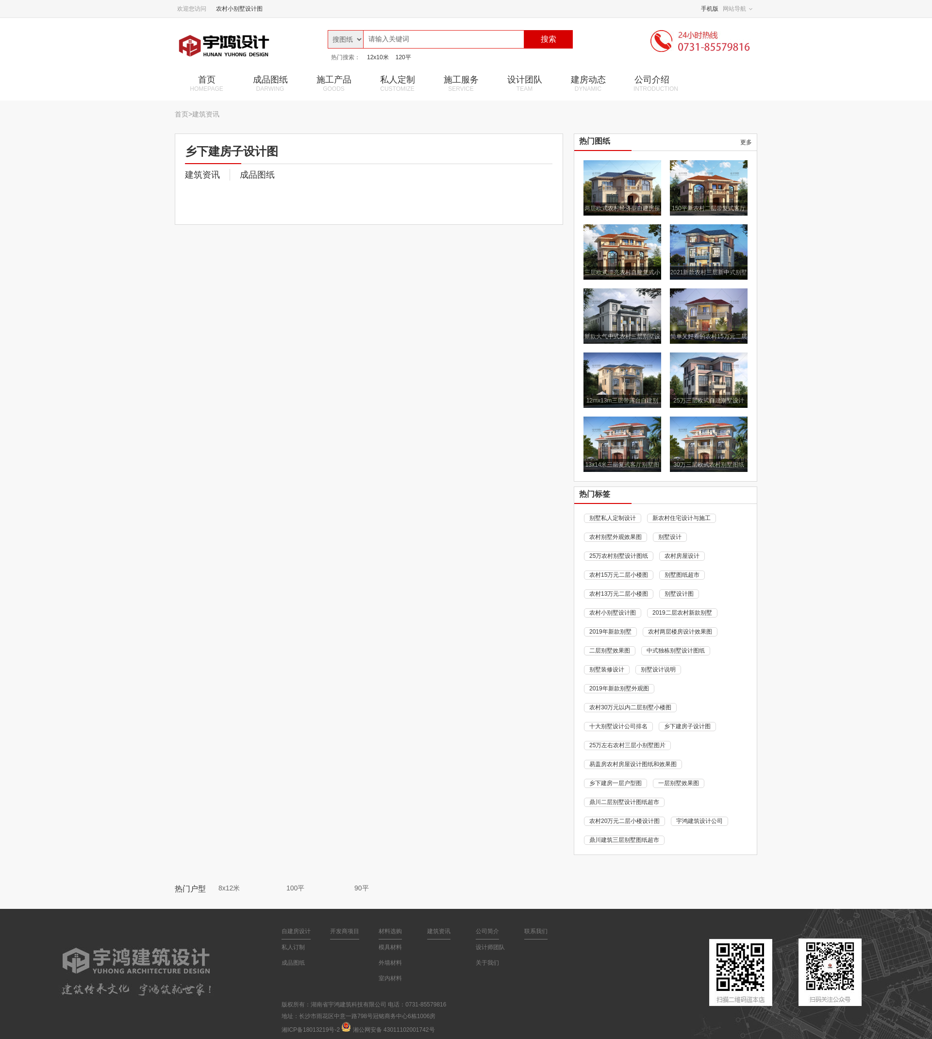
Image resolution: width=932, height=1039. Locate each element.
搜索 (548, 39)
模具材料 (390, 947)
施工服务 (461, 83)
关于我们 (487, 962)
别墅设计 (670, 537)
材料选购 (390, 931)
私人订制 (293, 947)
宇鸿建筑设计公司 (699, 821)
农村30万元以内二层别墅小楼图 (630, 707)
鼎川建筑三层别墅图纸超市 (624, 840)
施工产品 (334, 83)
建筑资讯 (205, 114)
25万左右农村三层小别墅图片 (627, 745)
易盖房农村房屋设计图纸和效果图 (633, 764)
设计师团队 (490, 947)
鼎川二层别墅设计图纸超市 (624, 802)
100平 (295, 888)
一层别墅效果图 (678, 783)
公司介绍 (655, 83)
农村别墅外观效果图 (615, 537)
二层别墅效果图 (609, 650)
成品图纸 (270, 83)
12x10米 (378, 57)
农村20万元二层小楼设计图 (624, 821)
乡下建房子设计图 (687, 726)
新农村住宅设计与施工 (681, 518)
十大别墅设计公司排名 (618, 726)
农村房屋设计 (682, 556)
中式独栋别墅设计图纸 (676, 650)
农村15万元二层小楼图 (618, 574)
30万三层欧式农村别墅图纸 (708, 464)
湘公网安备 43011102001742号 (394, 1029)
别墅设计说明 (658, 669)
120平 (403, 57)
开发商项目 (344, 931)
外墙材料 (390, 962)
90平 (361, 888)
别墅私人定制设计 (612, 518)
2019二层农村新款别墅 (682, 612)
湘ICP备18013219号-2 (311, 1029)
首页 (206, 83)
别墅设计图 (679, 593)
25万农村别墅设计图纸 (618, 556)
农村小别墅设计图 (239, 8)
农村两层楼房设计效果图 (680, 631)
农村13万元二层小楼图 (618, 593)
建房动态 (588, 83)
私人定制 (397, 83)
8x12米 (229, 888)
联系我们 (536, 931)
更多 (746, 142)
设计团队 (524, 83)
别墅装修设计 (606, 669)
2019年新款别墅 (610, 631)
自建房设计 (296, 931)
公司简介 (487, 931)
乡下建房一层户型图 (615, 783)
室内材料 (390, 978)
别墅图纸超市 (682, 574)
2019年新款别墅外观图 (619, 688)
